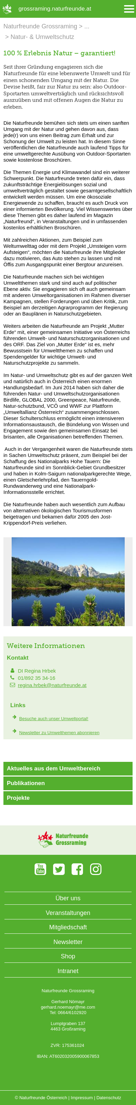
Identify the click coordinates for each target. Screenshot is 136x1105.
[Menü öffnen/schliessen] (129, 9)
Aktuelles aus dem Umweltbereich (53, 768)
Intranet (68, 971)
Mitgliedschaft (68, 927)
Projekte (18, 798)
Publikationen (26, 783)
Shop (68, 956)
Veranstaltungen (68, 912)
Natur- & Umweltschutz (42, 36)
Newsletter (68, 942)
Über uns (68, 898)
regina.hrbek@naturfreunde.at (52, 685)
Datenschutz (108, 1097)
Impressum (82, 1097)
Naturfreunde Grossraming (40, 26)
